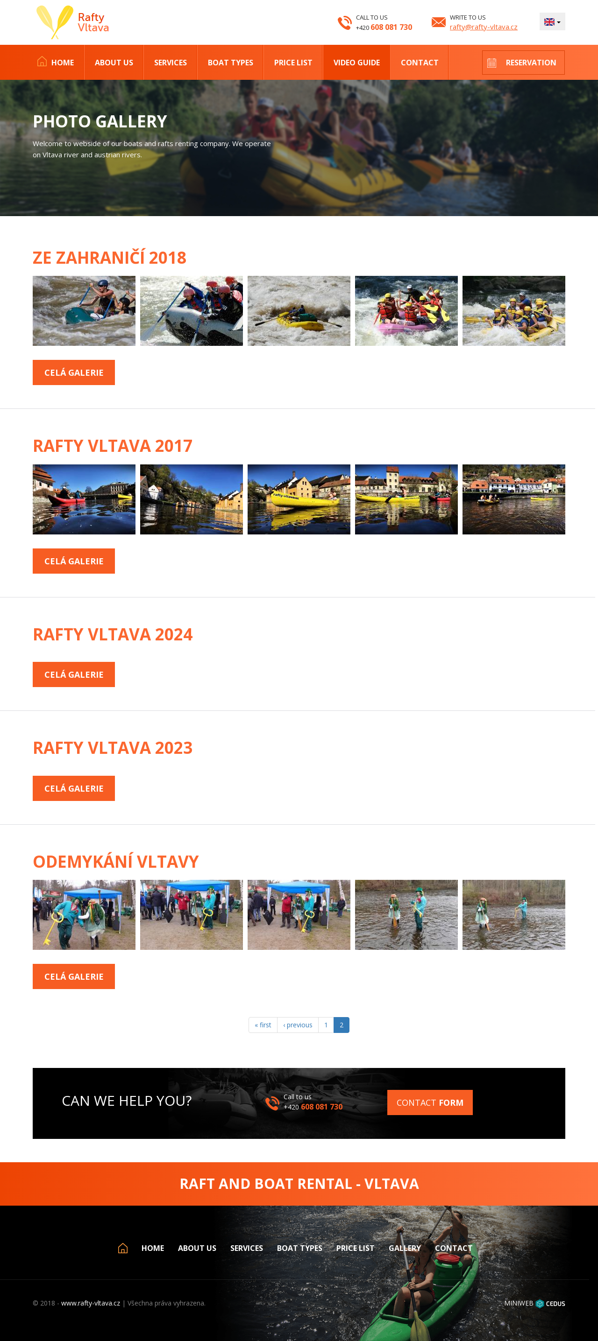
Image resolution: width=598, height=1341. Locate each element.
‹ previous (298, 1024)
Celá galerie (74, 372)
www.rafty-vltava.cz (90, 1303)
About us (114, 62)
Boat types (230, 62)
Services (170, 62)
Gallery (405, 1248)
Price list (293, 62)
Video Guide (357, 62)
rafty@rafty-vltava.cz (484, 26)
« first (263, 1024)
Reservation (531, 62)
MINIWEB (519, 1303)
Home (62, 62)
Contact (420, 62)
